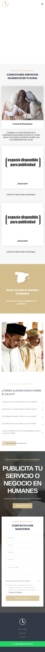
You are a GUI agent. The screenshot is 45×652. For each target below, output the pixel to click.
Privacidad (22, 633)
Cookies (22, 637)
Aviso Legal (22, 629)
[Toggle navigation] (42, 4)
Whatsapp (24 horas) (22, 644)
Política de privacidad (15, 592)
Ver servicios (22, 506)
